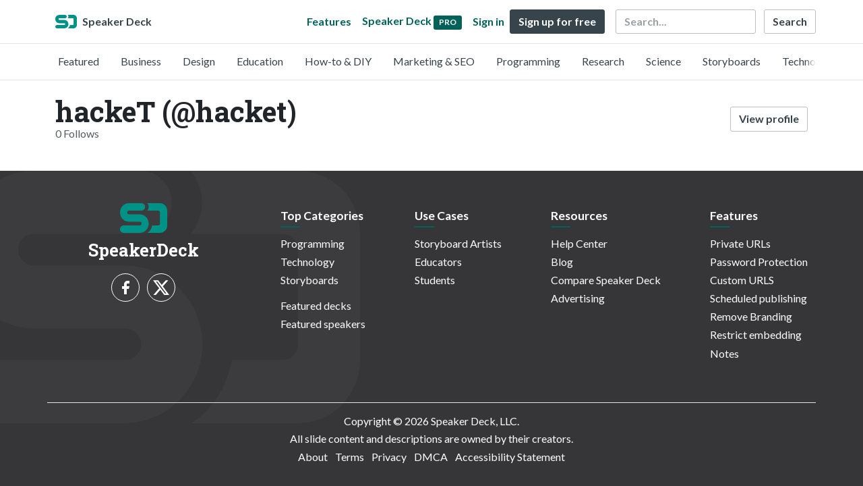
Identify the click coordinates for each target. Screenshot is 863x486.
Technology (809, 61)
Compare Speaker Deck (606, 279)
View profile (769, 118)
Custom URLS (742, 279)
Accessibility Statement (510, 456)
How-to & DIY (338, 61)
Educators (438, 261)
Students (435, 279)
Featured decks (315, 305)
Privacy (389, 456)
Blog (562, 261)
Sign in (488, 21)
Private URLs (740, 243)
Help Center (579, 243)
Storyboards (732, 61)
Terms (349, 456)
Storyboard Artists (458, 243)
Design (199, 61)
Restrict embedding (756, 334)
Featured (78, 61)
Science (663, 61)
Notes (724, 353)
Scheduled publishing (758, 298)
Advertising (578, 298)
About (313, 456)
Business (141, 61)
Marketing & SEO (434, 61)
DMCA (431, 456)
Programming (528, 61)
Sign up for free (557, 21)
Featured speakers (322, 323)
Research (603, 61)
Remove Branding (751, 316)
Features (329, 21)
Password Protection (759, 261)
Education (260, 61)
